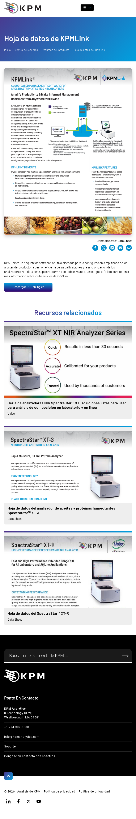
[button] (129, 7)
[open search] (75, 7)
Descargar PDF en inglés (28, 287)
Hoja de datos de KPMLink (89, 50)
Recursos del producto (55, 50)
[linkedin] (8, 801)
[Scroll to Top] (8, 776)
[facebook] (18, 801)
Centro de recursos (26, 50)
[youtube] (38, 801)
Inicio (7, 50)
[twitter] (28, 801)
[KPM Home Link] (24, 675)
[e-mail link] (120, 248)
